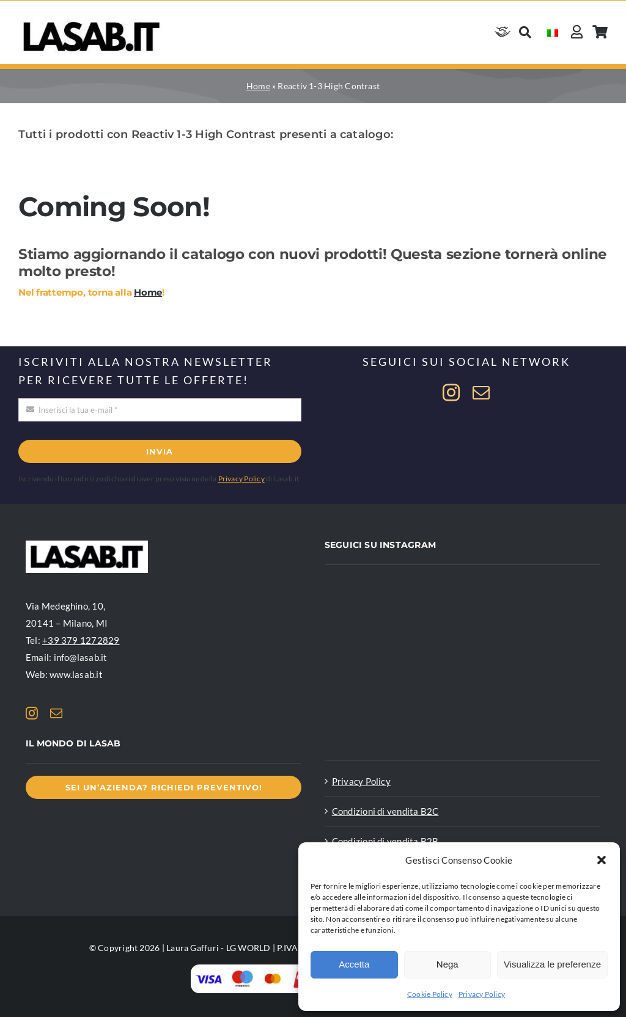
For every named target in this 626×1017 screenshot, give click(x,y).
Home (258, 86)
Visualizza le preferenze (552, 964)
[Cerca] (525, 32)
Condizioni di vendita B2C (385, 811)
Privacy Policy (481, 994)
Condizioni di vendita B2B (385, 841)
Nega (447, 964)
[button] (601, 860)
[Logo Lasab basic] (91, 21)
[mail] (481, 392)
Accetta (354, 964)
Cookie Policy (429, 994)
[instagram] (451, 392)
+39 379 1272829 (80, 640)
